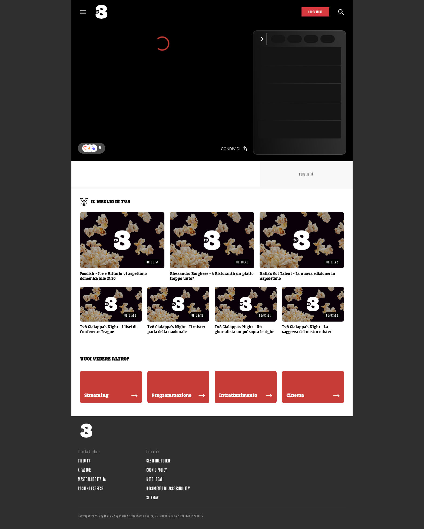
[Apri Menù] (86, 12)
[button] (93, 148)
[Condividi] (234, 148)
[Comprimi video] (263, 39)
